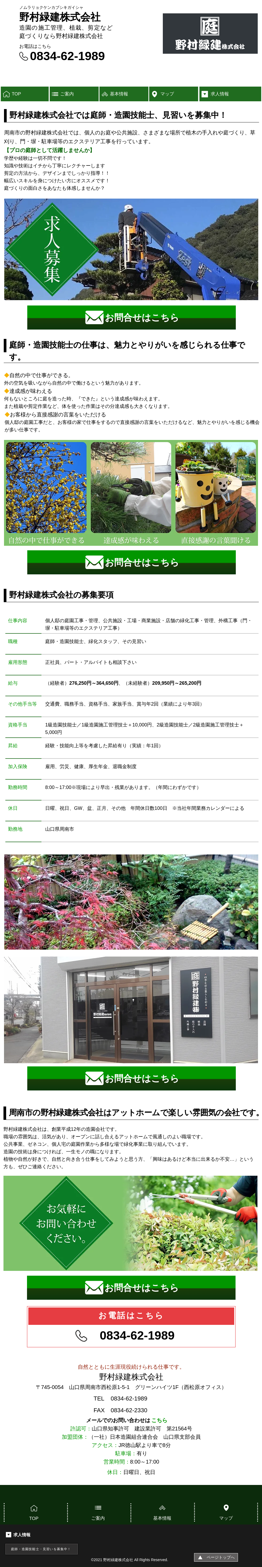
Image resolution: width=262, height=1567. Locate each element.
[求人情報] (230, 94)
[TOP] (25, 94)
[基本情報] (123, 94)
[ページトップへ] (216, 1557)
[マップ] (173, 94)
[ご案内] (74, 94)
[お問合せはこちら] (131, 317)
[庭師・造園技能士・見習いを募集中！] (41, 1549)
